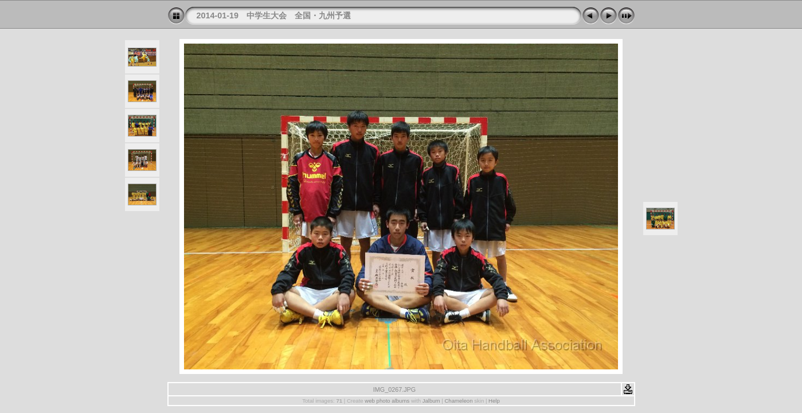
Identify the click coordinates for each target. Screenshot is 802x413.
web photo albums (387, 401)
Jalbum (431, 401)
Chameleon (458, 401)
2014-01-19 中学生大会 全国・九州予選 (274, 15)
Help (494, 401)
